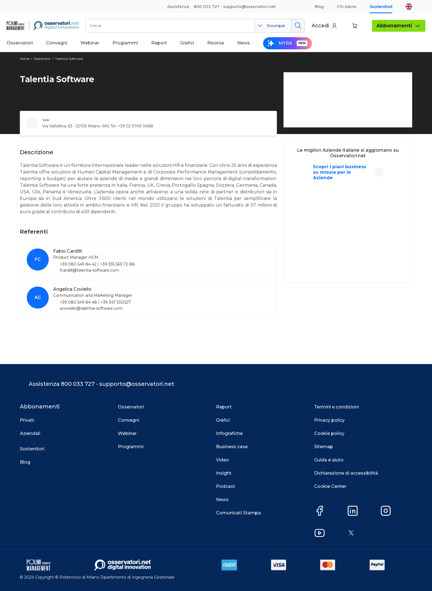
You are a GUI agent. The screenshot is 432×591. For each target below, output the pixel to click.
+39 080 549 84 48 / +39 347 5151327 (95, 302)
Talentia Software (69, 59)
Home (24, 59)
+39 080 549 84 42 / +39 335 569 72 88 (97, 264)
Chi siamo (347, 6)
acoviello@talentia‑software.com (91, 308)
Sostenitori (381, 6)
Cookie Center (330, 486)
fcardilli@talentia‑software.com (89, 270)
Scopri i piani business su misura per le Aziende (339, 172)
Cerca (298, 25)
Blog (319, 6)
